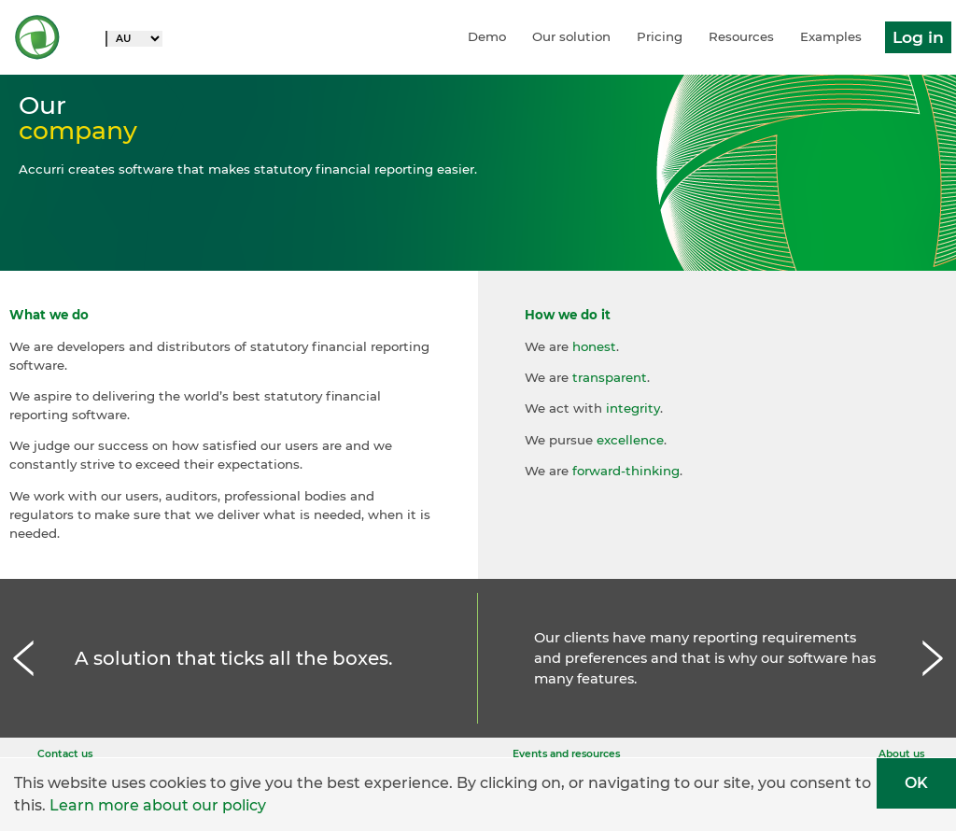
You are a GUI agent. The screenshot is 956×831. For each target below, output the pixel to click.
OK (916, 783)
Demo (487, 36)
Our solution (571, 36)
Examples (831, 36)
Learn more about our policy (157, 805)
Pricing (659, 36)
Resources (741, 36)
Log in (918, 37)
